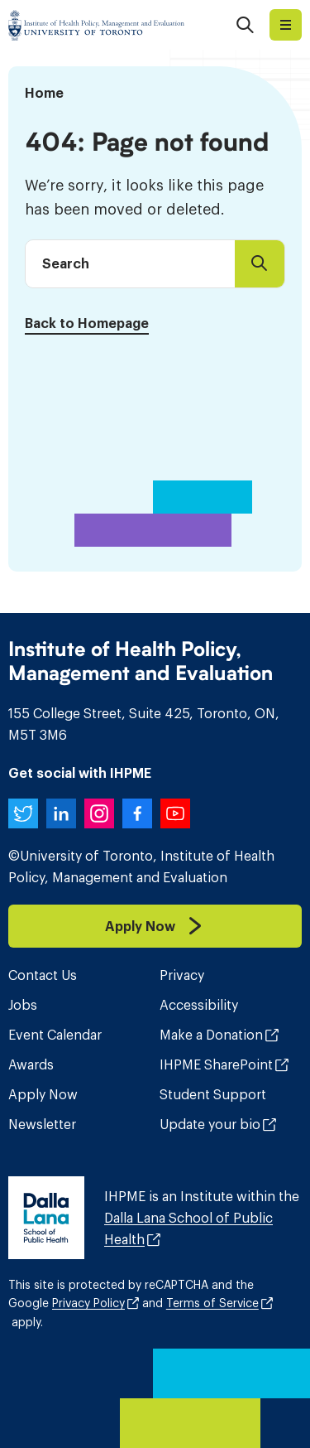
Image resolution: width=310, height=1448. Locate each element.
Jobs (22, 1004)
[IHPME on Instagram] (99, 813)
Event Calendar (55, 1034)
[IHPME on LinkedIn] (61, 813)
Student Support (213, 1094)
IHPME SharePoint (216, 1064)
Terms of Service (212, 1303)
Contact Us (42, 975)
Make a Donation (211, 1034)
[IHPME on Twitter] (23, 813)
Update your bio (210, 1124)
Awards (31, 1064)
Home (44, 92)
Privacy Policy (88, 1303)
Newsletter (42, 1124)
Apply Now (43, 1094)
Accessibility (199, 1004)
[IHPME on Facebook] (137, 813)
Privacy (182, 975)
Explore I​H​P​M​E (285, 25)
